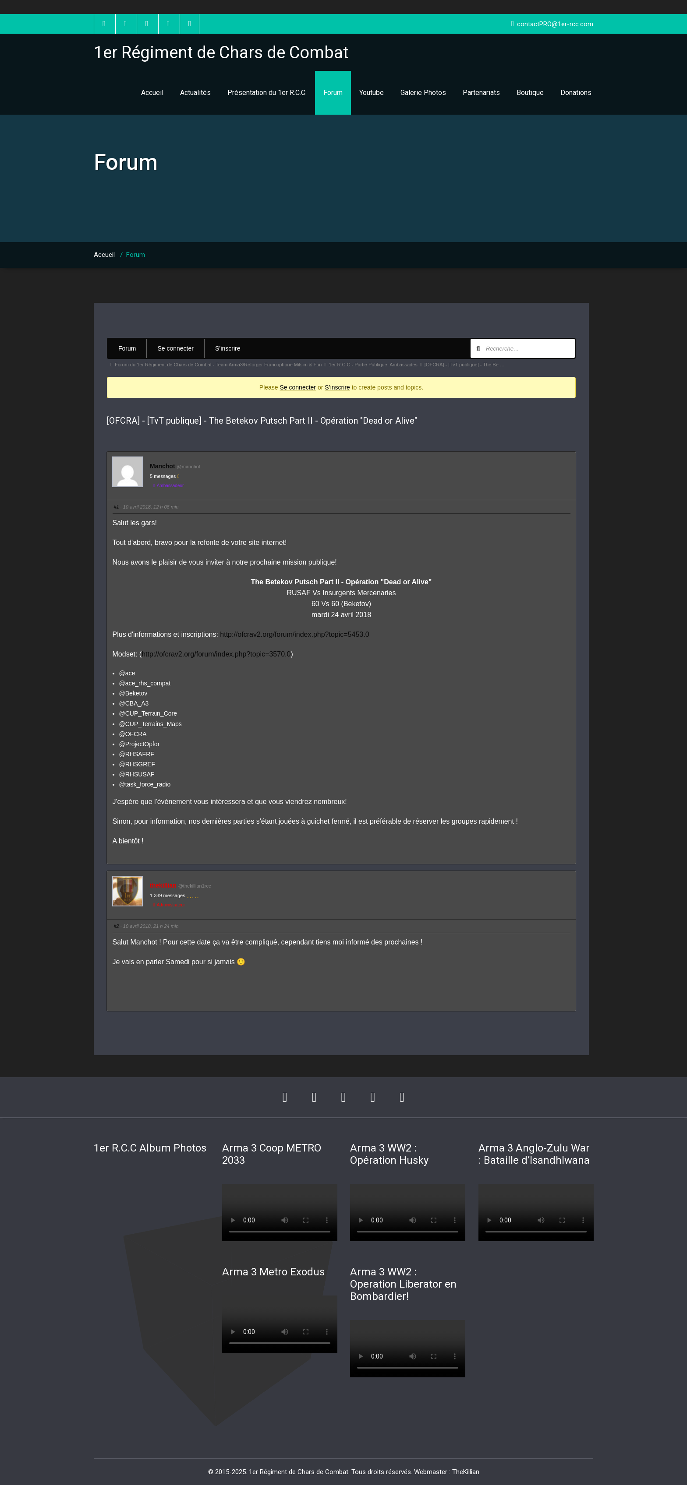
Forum (333, 92)
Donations (575, 92)
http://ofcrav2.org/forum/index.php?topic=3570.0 (216, 654)
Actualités (195, 92)
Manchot (162, 466)
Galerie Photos (423, 92)
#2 (116, 926)
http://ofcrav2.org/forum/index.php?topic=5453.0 (294, 634)
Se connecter (175, 348)
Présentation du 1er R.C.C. (267, 92)
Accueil (152, 92)
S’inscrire (228, 348)
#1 (116, 506)
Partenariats (481, 92)
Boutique (530, 92)
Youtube (371, 92)
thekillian (163, 885)
